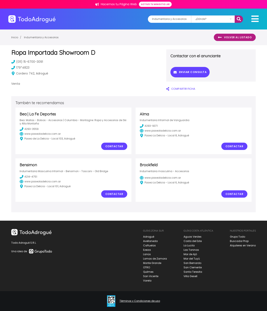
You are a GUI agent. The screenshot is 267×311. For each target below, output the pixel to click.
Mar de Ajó (190, 254)
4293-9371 (149, 126)
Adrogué (148, 236)
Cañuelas (149, 245)
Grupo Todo (237, 236)
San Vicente (150, 276)
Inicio (14, 37)
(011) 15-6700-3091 (27, 62)
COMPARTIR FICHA (180, 89)
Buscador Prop (239, 241)
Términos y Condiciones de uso (140, 301)
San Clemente (193, 267)
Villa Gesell (190, 276)
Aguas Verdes (193, 236)
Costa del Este (193, 241)
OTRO (146, 267)
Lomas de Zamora (155, 258)
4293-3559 (29, 129)
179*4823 (20, 67)
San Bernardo (192, 263)
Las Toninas (191, 250)
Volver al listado (235, 37)
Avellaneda (150, 241)
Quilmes (148, 272)
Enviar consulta (190, 72)
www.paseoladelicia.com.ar (40, 134)
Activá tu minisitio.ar (155, 4)
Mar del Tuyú (192, 258)
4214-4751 (28, 177)
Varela (147, 280)
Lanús (147, 254)
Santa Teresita (193, 272)
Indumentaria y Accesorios (41, 37)
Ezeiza (147, 250)
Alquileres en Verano (243, 245)
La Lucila (189, 245)
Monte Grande (152, 263)
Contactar (114, 146)
